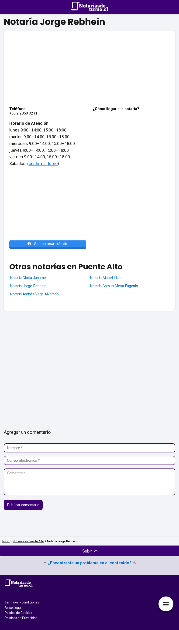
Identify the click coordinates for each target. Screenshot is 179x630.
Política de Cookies (18, 613)
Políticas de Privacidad (21, 618)
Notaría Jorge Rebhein (28, 286)
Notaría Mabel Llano (106, 278)
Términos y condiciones (22, 602)
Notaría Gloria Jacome (28, 278)
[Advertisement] (89, 63)
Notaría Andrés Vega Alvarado (34, 294)
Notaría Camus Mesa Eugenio (114, 286)
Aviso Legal (13, 608)
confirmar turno (43, 163)
